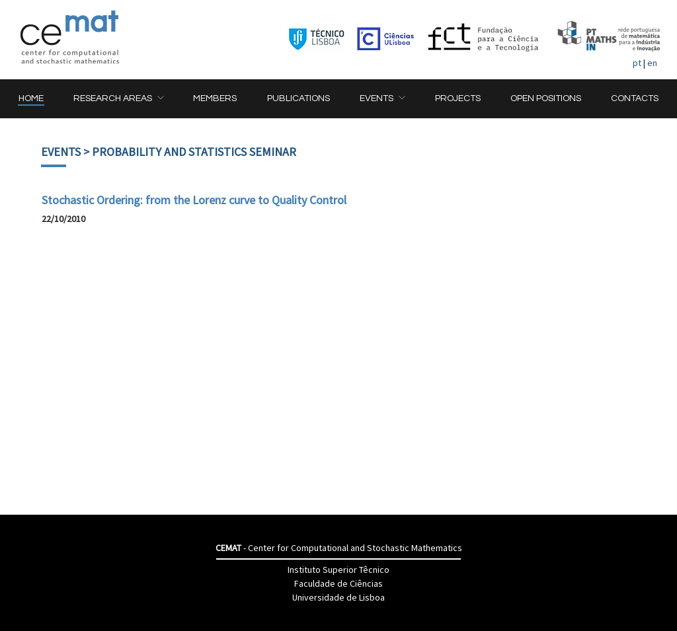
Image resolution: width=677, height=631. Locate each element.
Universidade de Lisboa (338, 597)
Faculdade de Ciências (338, 583)
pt (637, 63)
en (652, 63)
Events (61, 151)
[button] (118, 99)
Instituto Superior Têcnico (338, 569)
